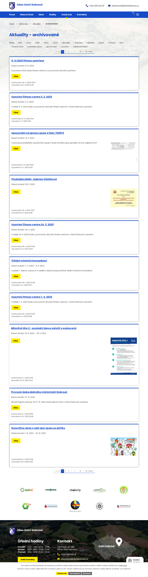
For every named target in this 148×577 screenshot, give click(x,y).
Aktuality (37, 23)
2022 (46, 42)
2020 (28, 42)
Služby (52, 14)
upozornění (51, 46)
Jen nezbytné (74, 573)
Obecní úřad (26, 14)
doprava (79, 42)
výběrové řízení (80, 46)
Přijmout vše (61, 573)
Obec (41, 14)
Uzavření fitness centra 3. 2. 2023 (31, 96)
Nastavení (87, 573)
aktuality (66, 42)
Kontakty (82, 14)
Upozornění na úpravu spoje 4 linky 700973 (37, 133)
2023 (55, 42)
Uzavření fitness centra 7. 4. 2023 (31, 297)
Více (16, 76)
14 (80, 52)
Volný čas (66, 14)
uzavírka (65, 46)
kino (122, 42)
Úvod (12, 14)
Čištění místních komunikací (29, 260)
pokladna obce (35, 46)
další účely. (123, 565)
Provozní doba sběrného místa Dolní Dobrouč (39, 392)
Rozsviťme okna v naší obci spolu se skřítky (38, 428)
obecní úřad (17, 46)
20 (86, 52)
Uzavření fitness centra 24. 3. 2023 (32, 224)
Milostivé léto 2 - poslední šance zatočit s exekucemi (43, 328)
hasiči (101, 42)
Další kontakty (28, 561)
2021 (37, 42)
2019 (20, 42)
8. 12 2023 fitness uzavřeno (27, 60)
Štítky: (12, 42)
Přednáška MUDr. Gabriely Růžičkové (34, 179)
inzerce (112, 42)
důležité (90, 42)
